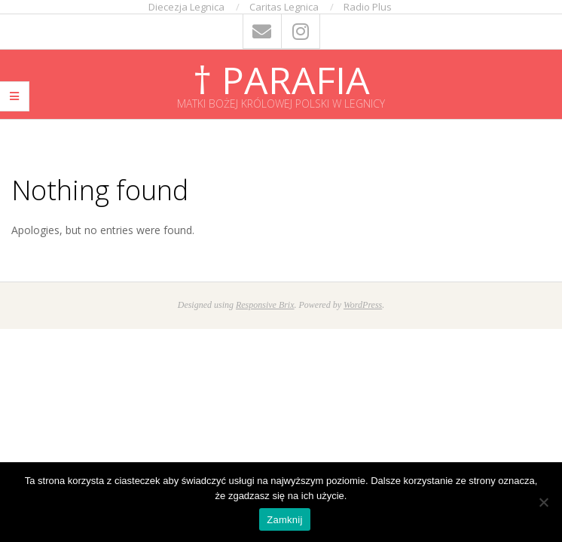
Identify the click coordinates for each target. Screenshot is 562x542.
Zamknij (284, 519)
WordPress (363, 305)
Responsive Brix (265, 305)
